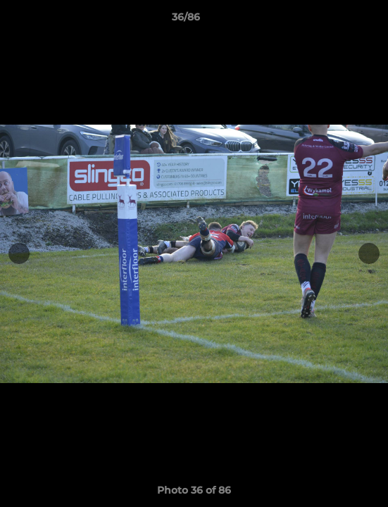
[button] (337, 20)
